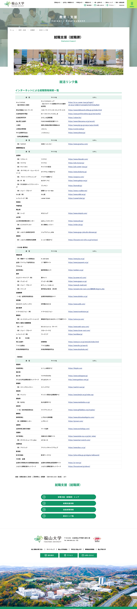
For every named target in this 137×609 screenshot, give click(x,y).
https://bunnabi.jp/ (77, 184)
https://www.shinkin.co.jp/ (80, 294)
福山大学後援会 (62, 548)
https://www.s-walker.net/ (80, 188)
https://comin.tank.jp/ (78, 129)
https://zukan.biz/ (77, 118)
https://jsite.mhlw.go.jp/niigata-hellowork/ (86, 453)
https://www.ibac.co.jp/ (79, 445)
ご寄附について (109, 2)
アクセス (111, 5)
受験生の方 (57, 2)
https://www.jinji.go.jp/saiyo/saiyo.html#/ (85, 125)
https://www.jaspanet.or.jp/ (80, 260)
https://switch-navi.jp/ (79, 384)
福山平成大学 (103, 548)
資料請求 (89, 5)
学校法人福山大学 (76, 548)
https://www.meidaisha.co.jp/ (81, 400)
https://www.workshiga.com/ (81, 426)
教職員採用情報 (91, 548)
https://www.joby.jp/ (78, 218)
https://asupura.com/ (78, 177)
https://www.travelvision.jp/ (81, 309)
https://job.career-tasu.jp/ (80, 167)
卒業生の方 (79, 2)
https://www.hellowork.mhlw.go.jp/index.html (87, 110)
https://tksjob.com (77, 366)
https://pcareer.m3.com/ (79, 275)
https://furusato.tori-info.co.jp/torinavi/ (85, 237)
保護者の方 (88, 2)
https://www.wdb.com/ (79, 301)
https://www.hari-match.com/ (81, 437)
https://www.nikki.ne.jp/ (79, 192)
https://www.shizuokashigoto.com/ (83, 415)
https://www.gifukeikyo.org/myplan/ (83, 407)
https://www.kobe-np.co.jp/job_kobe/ (84, 434)
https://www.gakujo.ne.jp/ (80, 181)
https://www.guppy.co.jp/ (80, 279)
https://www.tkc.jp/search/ (80, 343)
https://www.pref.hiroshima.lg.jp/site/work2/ (86, 114)
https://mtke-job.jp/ (78, 222)
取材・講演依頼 (120, 2)
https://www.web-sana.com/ (81, 324)
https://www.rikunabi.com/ (80, 159)
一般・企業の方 (98, 2)
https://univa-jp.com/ (78, 317)
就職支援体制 (68, 501)
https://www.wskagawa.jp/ (80, 373)
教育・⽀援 (22, 30)
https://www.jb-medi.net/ (80, 283)
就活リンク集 (68, 514)
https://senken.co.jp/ (78, 267)
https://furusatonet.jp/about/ (81, 464)
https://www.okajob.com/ (80, 211)
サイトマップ (49, 548)
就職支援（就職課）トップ (68, 494)
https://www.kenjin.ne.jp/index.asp (83, 392)
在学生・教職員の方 (68, 2)
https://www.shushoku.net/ (80, 347)
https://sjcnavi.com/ (78, 419)
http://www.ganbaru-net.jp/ (81, 377)
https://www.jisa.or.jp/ (78, 256)
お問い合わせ (100, 5)
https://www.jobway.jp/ (79, 133)
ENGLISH (121, 5)
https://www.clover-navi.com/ (81, 328)
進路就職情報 (68, 508)
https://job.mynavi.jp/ (78, 163)
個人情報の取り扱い (35, 548)
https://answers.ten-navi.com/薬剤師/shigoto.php (88, 286)
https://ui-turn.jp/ (77, 460)
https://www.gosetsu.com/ (80, 144)
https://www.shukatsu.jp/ (80, 172)
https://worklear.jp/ (77, 332)
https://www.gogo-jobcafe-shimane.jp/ (84, 230)
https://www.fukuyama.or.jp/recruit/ (83, 121)
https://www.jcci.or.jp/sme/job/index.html (85, 339)
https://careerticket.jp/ (79, 196)
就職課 (32, 30)
